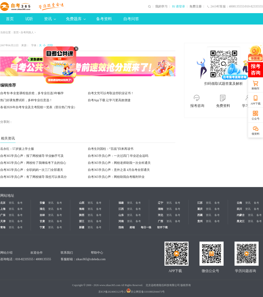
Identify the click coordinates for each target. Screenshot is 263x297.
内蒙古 (241, 215)
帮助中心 (97, 252)
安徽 (42, 202)
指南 (121, 227)
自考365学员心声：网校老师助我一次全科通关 (119, 162)
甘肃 (42, 221)
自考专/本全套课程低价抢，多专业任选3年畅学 (32, 93)
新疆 (81, 227)
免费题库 (76, 19)
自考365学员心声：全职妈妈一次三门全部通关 (31, 169)
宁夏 (42, 227)
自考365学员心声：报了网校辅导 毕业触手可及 (32, 155)
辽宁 (160, 202)
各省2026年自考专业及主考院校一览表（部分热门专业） (38, 107)
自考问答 (131, 19)
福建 (121, 202)
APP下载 (256, 103)
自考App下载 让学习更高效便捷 (109, 100)
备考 (20, 202)
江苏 (200, 202)
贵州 (200, 221)
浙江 (81, 221)
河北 (160, 215)
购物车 (255, 88)
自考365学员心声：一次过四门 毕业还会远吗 (118, 155)
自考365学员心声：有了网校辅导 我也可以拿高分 (33, 177)
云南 (239, 202)
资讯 (50, 19)
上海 (2, 208)
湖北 (42, 208)
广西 (160, 221)
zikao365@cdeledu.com (91, 259)
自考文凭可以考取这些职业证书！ (111, 93)
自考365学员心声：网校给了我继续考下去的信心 (33, 162)
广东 (2, 215)
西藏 (200, 215)
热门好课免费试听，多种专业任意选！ (26, 100)
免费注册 (195, 6)
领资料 (255, 133)
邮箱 (132, 227)
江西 (121, 208)
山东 (121, 215)
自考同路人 (27, 32)
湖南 (160, 208)
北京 (2, 202)
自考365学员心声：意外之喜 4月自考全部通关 (119, 169)
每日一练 (146, 227)
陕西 (81, 215)
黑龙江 (241, 221)
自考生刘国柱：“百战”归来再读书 (110, 148)
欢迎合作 (36, 252)
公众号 (255, 118)
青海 (2, 227)
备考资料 (104, 19)
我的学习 (161, 6)
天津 (2, 221)
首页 (10, 19)
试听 (29, 19)
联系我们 (67, 252)
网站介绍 (6, 252)
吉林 (42, 215)
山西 (81, 202)
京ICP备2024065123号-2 (112, 291)
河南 (121, 221)
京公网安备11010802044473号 (145, 291)
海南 (81, 208)
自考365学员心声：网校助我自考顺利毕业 (116, 177)
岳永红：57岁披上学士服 (17, 148)
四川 (239, 208)
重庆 (200, 208)
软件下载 (162, 227)
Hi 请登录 (178, 6)
